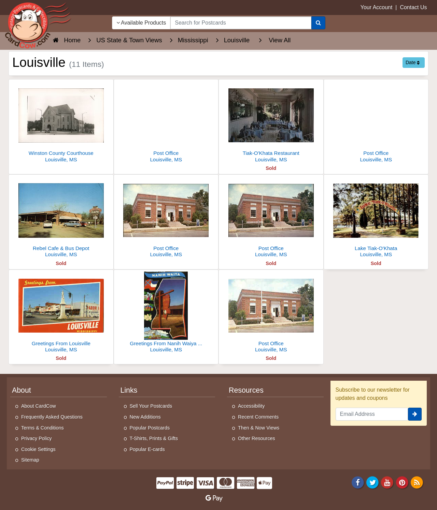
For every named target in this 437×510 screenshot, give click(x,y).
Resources (246, 390)
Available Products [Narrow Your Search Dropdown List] (141, 23)
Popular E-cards (147, 449)
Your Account (377, 7)
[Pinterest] (402, 482)
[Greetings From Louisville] (61, 313)
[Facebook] (358, 482)
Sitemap (30, 460)
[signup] (415, 414)
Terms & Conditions (42, 428)
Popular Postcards (150, 428)
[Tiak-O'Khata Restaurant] (271, 122)
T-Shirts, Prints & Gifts (154, 438)
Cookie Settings (38, 449)
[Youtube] (387, 482)
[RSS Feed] (417, 482)
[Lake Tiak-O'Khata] (376, 217)
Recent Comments (258, 417)
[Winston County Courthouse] (61, 122)
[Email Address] (372, 414)
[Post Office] (166, 122)
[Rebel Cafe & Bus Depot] (61, 217)
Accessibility (251, 406)
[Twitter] (372, 482)
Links (129, 390)
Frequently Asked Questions (52, 417)
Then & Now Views (258, 428)
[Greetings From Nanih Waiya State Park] (166, 313)
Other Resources (256, 438)
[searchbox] (240, 22)
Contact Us (413, 7)
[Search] (318, 22)
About (21, 390)
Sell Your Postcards (151, 406)
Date (413, 62)
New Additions (145, 417)
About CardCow (38, 406)
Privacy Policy (36, 438)
